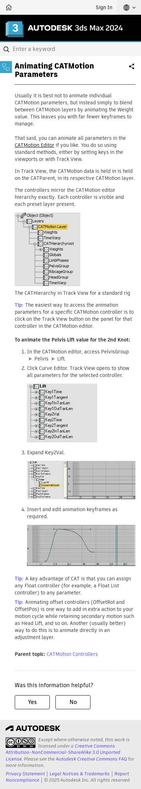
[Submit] (7, 49)
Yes (32, 702)
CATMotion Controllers (72, 654)
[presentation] (20, 742)
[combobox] (70, 49)
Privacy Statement (25, 773)
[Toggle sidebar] (6, 67)
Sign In (104, 7)
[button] (129, 7)
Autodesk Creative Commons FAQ (91, 759)
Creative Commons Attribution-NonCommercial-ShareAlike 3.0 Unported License (63, 752)
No (73, 702)
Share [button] (132, 69)
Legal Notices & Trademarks (79, 773)
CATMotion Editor (34, 145)
